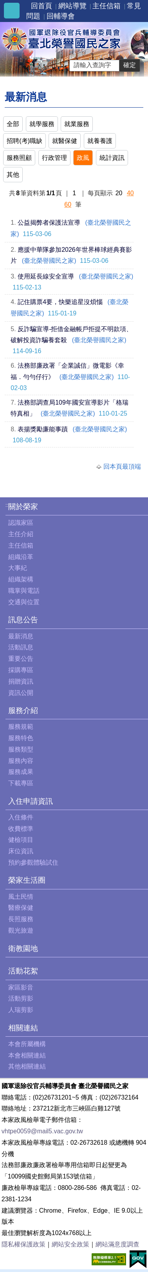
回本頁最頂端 (122, 466)
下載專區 (20, 783)
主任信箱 (106, 6)
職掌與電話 (24, 590)
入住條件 (20, 817)
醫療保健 (20, 907)
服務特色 (20, 738)
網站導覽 (72, 6)
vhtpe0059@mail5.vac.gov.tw (42, 1131)
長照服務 (20, 919)
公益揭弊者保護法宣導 (49, 222)
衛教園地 (23, 948)
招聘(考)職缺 (24, 140)
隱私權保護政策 (23, 1244)
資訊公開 (20, 692)
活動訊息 (20, 647)
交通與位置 (24, 602)
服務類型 (20, 749)
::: (7, 505)
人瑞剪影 (20, 1009)
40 (130, 193)
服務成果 (20, 771)
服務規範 (20, 726)
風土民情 (20, 896)
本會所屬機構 (27, 1044)
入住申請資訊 (30, 801)
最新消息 (20, 636)
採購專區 (20, 670)
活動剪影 (20, 998)
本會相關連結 (27, 1055)
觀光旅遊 (20, 930)
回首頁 (41, 6)
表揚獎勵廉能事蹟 (43, 429)
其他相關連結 (27, 1066)
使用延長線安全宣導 (46, 276)
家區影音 (20, 987)
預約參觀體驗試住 (33, 862)
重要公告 (20, 658)
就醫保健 (64, 140)
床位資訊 (20, 851)
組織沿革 (20, 557)
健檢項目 (20, 839)
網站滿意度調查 (117, 1244)
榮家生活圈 (26, 880)
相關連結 (23, 1028)
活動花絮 (23, 971)
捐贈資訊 (20, 681)
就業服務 (76, 124)
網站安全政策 (70, 1244)
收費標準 (20, 828)
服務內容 (20, 760)
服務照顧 (19, 157)
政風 (83, 157)
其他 (13, 174)
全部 (13, 124)
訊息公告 (23, 620)
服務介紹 (23, 710)
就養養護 (99, 140)
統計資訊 (112, 157)
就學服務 (41, 124)
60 (67, 204)
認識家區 (20, 522)
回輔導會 (61, 16)
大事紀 (17, 568)
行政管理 (54, 157)
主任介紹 (20, 534)
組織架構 (20, 579)
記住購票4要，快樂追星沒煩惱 (60, 302)
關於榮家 (23, 506)
